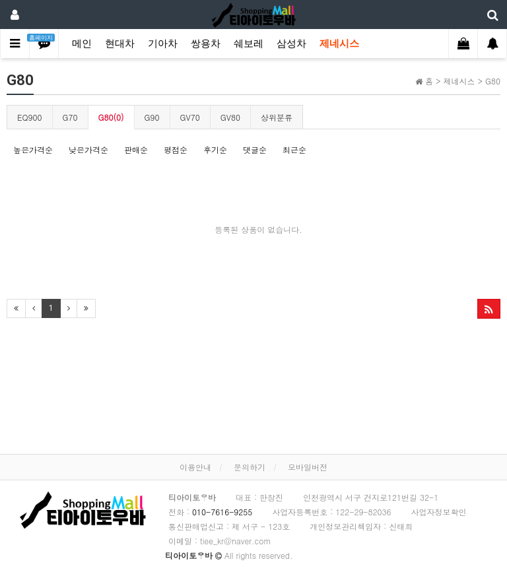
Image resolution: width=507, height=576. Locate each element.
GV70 (190, 117)
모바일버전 (307, 466)
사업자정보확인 (438, 511)
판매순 (136, 149)
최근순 (294, 149)
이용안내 (195, 466)
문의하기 (249, 466)
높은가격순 (33, 149)
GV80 (230, 117)
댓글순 (255, 149)
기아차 (163, 43)
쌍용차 (205, 43)
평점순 (175, 149)
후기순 (215, 149)
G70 (70, 117)
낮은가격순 (88, 149)
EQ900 (29, 117)
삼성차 (291, 43)
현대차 (120, 43)
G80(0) (111, 117)
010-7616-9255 (222, 511)
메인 (82, 43)
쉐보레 (248, 43)
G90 (152, 117)
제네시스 (339, 43)
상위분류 (276, 117)
